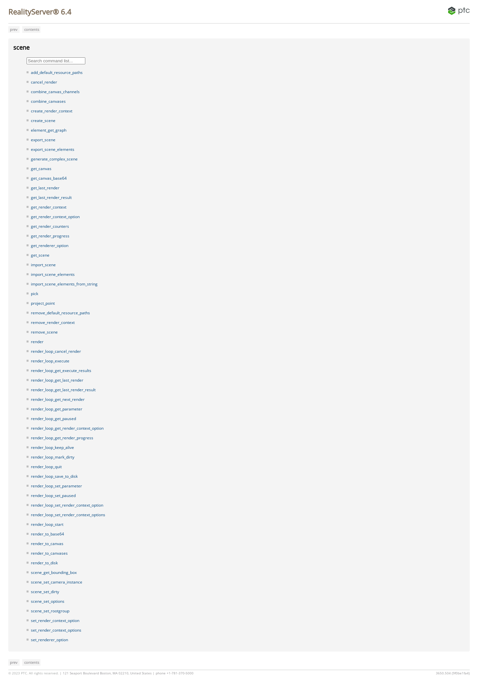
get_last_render (45, 188)
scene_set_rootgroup (50, 611)
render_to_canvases (49, 553)
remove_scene (44, 332)
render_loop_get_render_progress (62, 438)
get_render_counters (50, 226)
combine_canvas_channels (55, 91)
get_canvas (41, 168)
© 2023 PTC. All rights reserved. (33, 673)
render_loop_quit (46, 466)
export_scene (43, 140)
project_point (43, 303)
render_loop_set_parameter (56, 486)
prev (14, 29)
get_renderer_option (49, 245)
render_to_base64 (47, 534)
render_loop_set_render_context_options (68, 515)
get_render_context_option (55, 216)
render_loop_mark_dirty (52, 457)
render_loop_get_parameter (56, 409)
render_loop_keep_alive (52, 447)
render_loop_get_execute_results (61, 370)
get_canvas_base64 (49, 178)
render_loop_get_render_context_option (67, 428)
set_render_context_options (56, 630)
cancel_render (44, 82)
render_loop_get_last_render (57, 380)
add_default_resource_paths (57, 72)
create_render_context (51, 111)
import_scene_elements (53, 274)
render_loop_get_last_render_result (63, 390)
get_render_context (48, 207)
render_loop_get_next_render (58, 399)
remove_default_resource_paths (60, 313)
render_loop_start (47, 524)
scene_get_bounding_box (54, 572)
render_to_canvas (47, 543)
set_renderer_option (49, 640)
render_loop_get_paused (53, 418)
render (37, 341)
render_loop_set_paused (53, 495)
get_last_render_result (51, 197)
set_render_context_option (55, 620)
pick (34, 293)
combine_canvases (48, 101)
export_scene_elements (52, 149)
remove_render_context (53, 322)
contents (31, 29)
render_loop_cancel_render (56, 351)
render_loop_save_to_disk (54, 476)
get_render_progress (50, 236)
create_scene (43, 120)
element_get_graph (48, 130)
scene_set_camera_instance (56, 582)
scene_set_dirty (45, 591)
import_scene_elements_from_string (64, 284)
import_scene (43, 265)
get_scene (40, 255)
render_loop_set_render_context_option (67, 505)
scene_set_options (47, 601)
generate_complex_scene (54, 159)
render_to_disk (44, 563)
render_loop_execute (50, 361)
